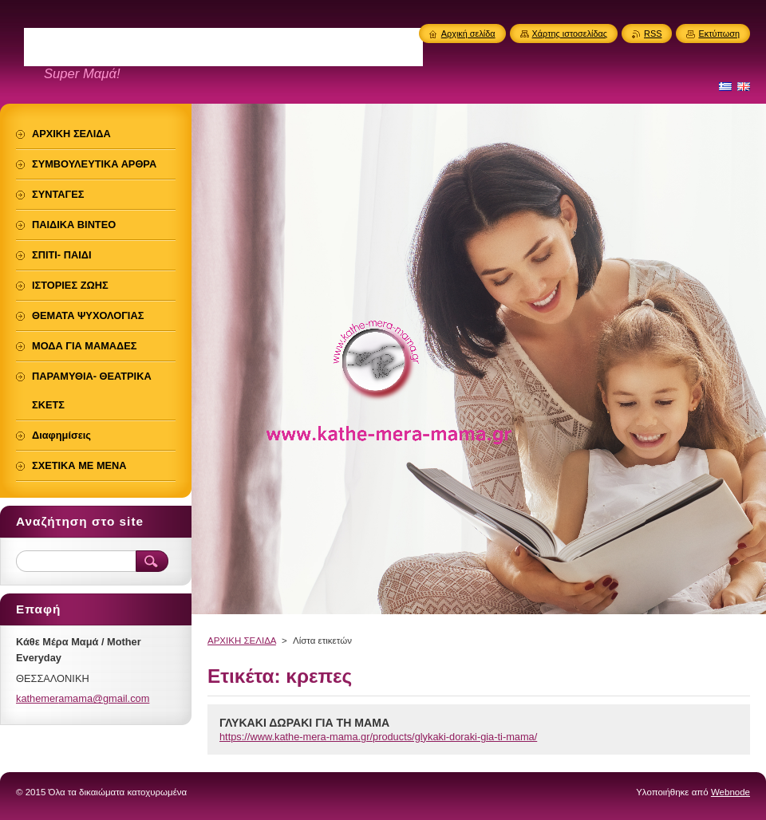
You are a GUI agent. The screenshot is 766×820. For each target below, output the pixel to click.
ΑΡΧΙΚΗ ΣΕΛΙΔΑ (241, 640)
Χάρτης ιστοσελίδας (570, 33)
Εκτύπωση (719, 33)
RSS (652, 33)
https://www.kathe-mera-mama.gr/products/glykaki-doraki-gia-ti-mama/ (378, 737)
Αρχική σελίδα (468, 33)
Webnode (730, 792)
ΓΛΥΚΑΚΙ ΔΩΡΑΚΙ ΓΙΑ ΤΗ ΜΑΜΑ (304, 722)
